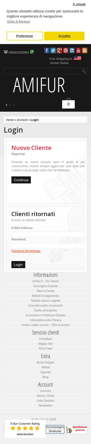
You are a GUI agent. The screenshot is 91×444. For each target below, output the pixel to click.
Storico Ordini (45, 395)
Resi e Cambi (45, 291)
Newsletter (45, 405)
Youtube (78, 50)
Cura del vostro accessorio (45, 305)
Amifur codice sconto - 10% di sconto (45, 325)
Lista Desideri (45, 400)
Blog (84, 50)
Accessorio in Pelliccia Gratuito (45, 315)
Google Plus (59, 50)
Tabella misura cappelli (45, 300)
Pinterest (65, 50)
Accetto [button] (64, 36)
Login (35, 120)
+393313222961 (18, 52)
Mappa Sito (45, 343)
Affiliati (45, 367)
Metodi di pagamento (45, 295)
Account (22, 120)
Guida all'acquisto (45, 310)
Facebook (47, 50)
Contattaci (45, 338)
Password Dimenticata (25, 251)
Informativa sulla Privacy (45, 320)
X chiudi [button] (79, 4)
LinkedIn (72, 50)
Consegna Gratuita (45, 286)
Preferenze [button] (24, 36)
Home (10, 120)
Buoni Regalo (45, 362)
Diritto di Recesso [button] (18, 21)
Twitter (53, 50)
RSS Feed (45, 348)
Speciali (45, 372)
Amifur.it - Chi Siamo (45, 281)
